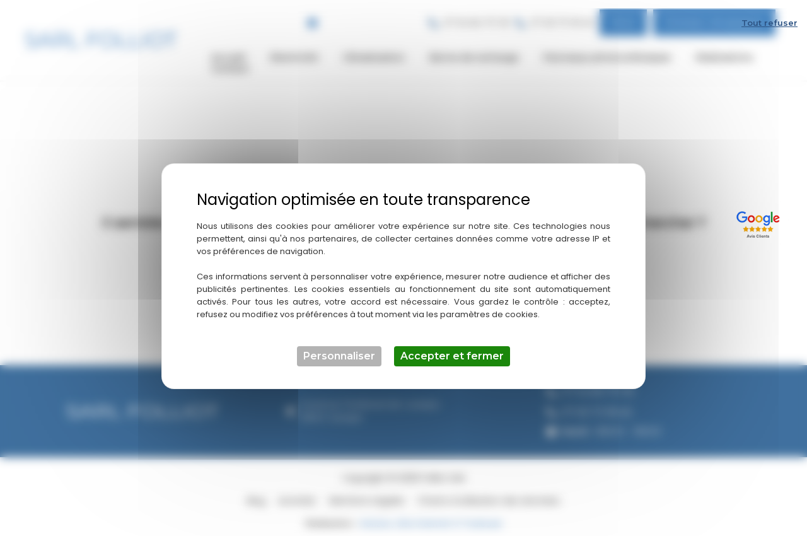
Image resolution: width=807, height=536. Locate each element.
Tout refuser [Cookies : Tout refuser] (769, 14)
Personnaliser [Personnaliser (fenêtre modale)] (339, 348)
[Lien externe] (760, 214)
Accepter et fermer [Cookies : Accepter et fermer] (452, 348)
